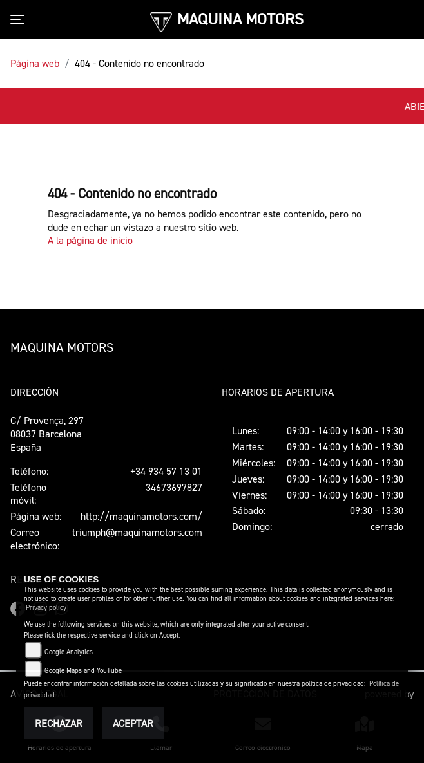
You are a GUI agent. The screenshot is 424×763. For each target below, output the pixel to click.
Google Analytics (68, 652)
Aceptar (133, 723)
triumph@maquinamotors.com (137, 532)
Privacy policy (46, 607)
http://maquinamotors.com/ (141, 516)
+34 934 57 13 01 (166, 470)
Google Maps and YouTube (83, 670)
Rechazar (58, 723)
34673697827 (174, 487)
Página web (34, 63)
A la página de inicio (90, 240)
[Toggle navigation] (20, 19)
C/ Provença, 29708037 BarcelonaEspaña (47, 434)
